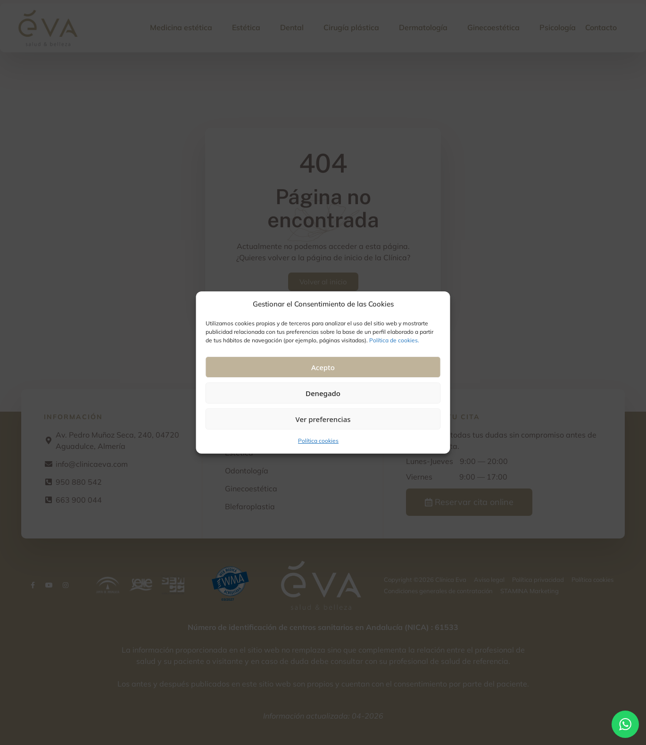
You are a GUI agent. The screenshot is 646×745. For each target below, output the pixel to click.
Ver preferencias (322, 419)
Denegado (323, 393)
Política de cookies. (394, 340)
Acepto (323, 367)
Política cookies (318, 440)
